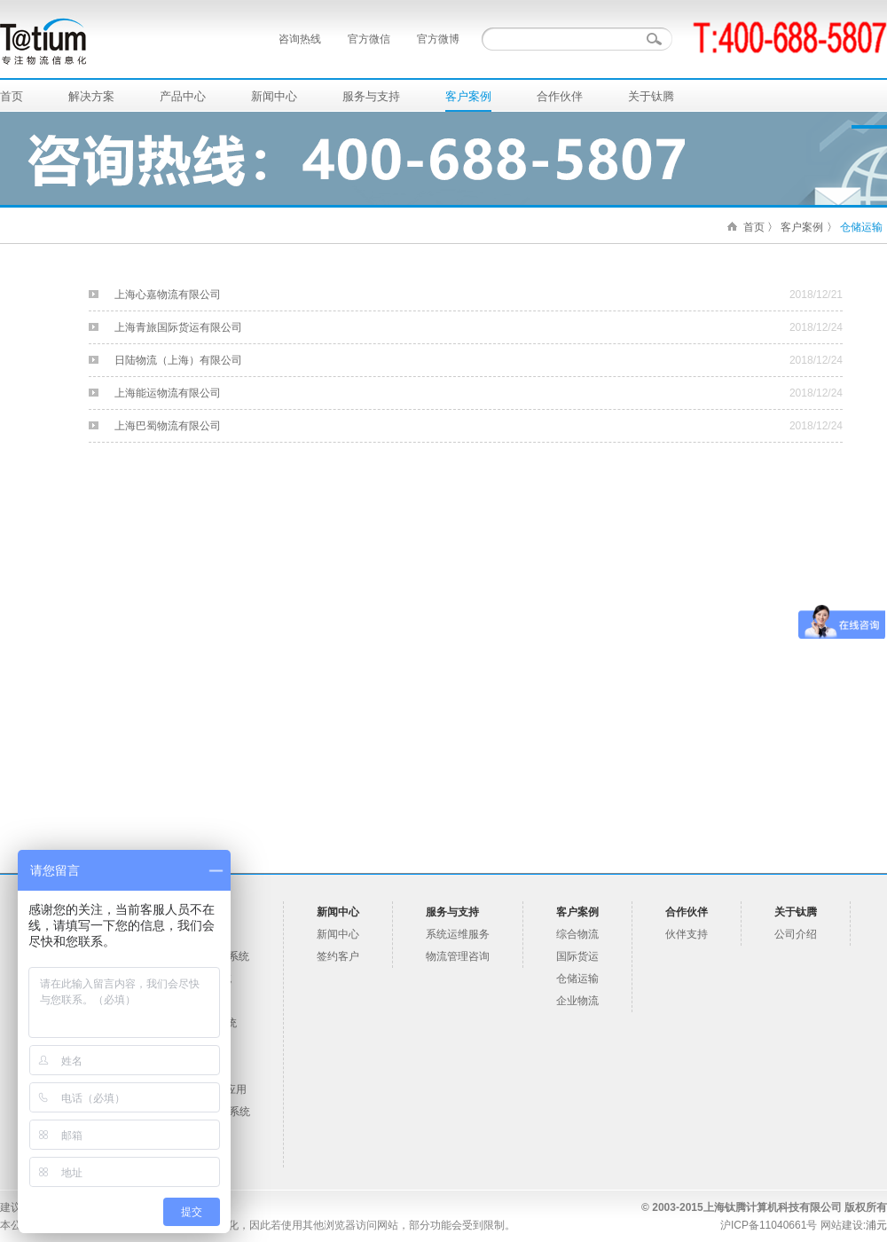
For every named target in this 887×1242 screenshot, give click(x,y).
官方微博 (438, 39)
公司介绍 (795, 934)
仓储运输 (861, 227)
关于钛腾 (651, 96)
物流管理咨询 (458, 956)
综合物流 (577, 934)
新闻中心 (274, 96)
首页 (11, 96)
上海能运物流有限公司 (167, 393)
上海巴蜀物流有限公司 (167, 426)
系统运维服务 (458, 934)
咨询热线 (300, 39)
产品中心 (183, 96)
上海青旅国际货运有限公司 (178, 327)
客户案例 (468, 96)
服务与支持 (371, 96)
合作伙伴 (560, 96)
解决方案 (91, 96)
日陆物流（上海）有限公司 (178, 360)
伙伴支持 (686, 934)
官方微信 (369, 39)
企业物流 (577, 1000)
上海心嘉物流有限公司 (167, 294)
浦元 (876, 1225)
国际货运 (577, 956)
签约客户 (338, 956)
